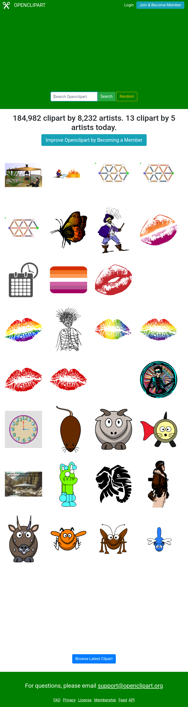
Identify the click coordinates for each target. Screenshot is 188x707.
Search (106, 96)
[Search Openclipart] (74, 96)
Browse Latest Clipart (94, 658)
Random (126, 96)
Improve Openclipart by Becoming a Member (94, 140)
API (132, 700)
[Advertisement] (94, 51)
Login (129, 5)
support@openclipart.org (130, 685)
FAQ (56, 700)
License (85, 700)
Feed (122, 700)
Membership (105, 700)
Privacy (69, 700)
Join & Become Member (160, 5)
